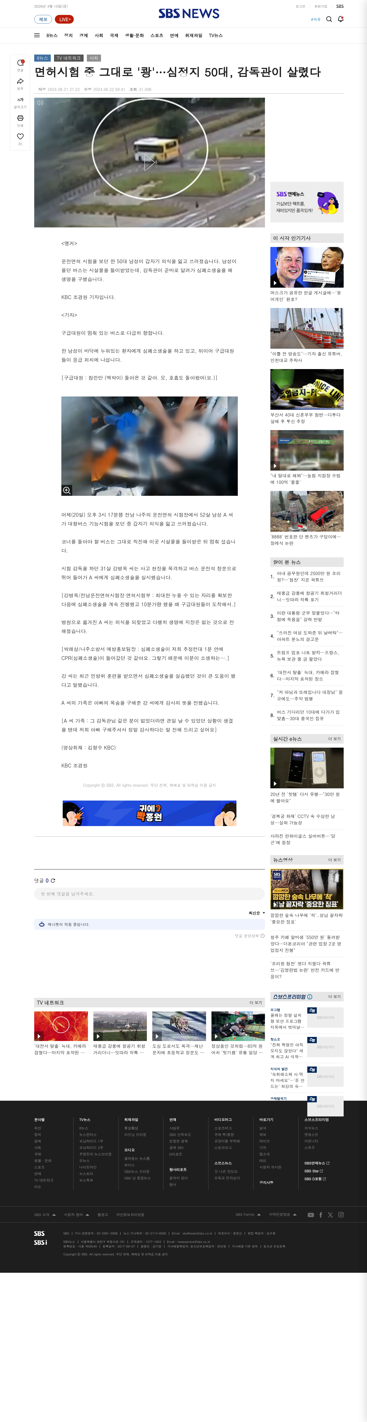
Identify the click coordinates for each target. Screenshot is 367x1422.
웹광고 (102, 1214)
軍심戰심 (131, 1128)
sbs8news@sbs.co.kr (197, 1233)
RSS (262, 1160)
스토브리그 (223, 1147)
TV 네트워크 (69, 58)
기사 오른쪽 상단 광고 (305, 133)
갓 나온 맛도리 (226, 1171)
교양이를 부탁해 (227, 1141)
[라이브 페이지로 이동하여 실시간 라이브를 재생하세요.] (64, 19)
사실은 (174, 1128)
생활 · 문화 (43, 1160)
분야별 (39, 1118)
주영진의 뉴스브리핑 (95, 1154)
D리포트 (175, 1154)
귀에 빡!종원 (224, 1134)
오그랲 (275, 1009)
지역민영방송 (283, 1215)
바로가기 (266, 1118)
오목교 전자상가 (227, 1177)
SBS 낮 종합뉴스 (137, 1177)
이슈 (37, 1186)
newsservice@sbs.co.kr (194, 1242)
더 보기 (254, 1001)
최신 (37, 1128)
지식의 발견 (279, 1068)
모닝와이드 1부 (91, 1141)
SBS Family (248, 1215)
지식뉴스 (311, 1128)
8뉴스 (52, 35)
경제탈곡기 (278, 1098)
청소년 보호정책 (275, 1246)
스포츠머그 (223, 1128)
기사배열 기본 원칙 (245, 1246)
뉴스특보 (86, 1180)
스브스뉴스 (223, 1162)
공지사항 (266, 1182)
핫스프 (275, 1039)
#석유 (316, 19)
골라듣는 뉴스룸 (137, 1158)
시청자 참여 (76, 1215)
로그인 (300, 6)
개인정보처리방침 (130, 1214)
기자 (262, 1147)
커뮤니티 (311, 1141)
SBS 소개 (45, 1215)
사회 (98, 35)
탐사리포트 (178, 1168)
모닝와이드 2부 (91, 1147)
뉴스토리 (86, 1173)
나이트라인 (88, 1167)
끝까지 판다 (178, 1177)
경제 (83, 35)
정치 (68, 35)
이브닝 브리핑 (135, 1134)
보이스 (129, 1164)
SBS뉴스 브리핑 (137, 1171)
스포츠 (156, 35)
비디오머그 (223, 1118)
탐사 (172, 1184)
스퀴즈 (309, 1147)
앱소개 (264, 1154)
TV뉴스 (216, 35)
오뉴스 (84, 1160)
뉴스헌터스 (88, 1134)
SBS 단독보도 (180, 1134)
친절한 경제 (178, 1141)
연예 (174, 35)
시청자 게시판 (270, 1167)
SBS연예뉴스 (317, 1162)
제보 (262, 1134)
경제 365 (176, 1147)
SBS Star (313, 1170)
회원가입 (320, 6)
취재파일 (194, 35)
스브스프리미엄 (316, 1118)
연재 (172, 1118)
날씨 (262, 1128)
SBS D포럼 (315, 1178)
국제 (114, 35)
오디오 (129, 1149)
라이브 (264, 1141)
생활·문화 (134, 35)
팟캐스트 (311, 1134)
